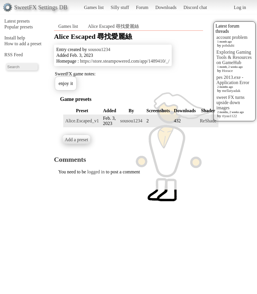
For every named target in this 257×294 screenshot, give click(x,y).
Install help (14, 37)
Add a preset (76, 139)
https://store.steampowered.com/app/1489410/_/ (124, 61)
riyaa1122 (229, 116)
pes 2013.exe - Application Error (232, 80)
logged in (96, 171)
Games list (94, 7)
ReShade (208, 120)
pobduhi (228, 45)
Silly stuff (120, 7)
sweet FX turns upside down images (230, 102)
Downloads (165, 7)
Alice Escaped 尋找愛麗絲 (113, 26)
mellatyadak (231, 90)
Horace (227, 70)
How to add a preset (22, 43)
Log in (240, 7)
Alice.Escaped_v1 (82, 120)
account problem (231, 37)
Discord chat (195, 7)
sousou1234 (99, 49)
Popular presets (18, 26)
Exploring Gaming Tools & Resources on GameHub (234, 57)
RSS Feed (13, 54)
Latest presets (17, 21)
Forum (142, 7)
